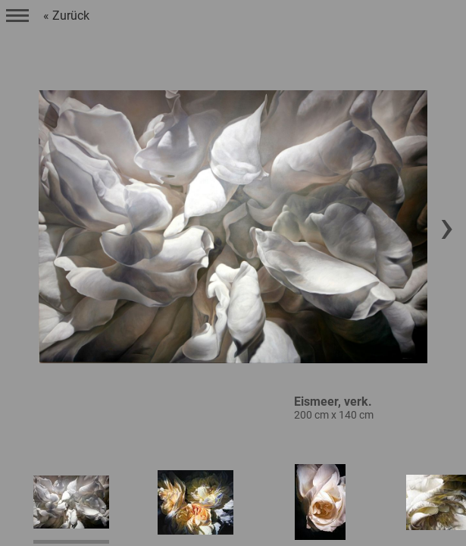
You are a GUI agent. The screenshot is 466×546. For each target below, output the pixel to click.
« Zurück (66, 15)
